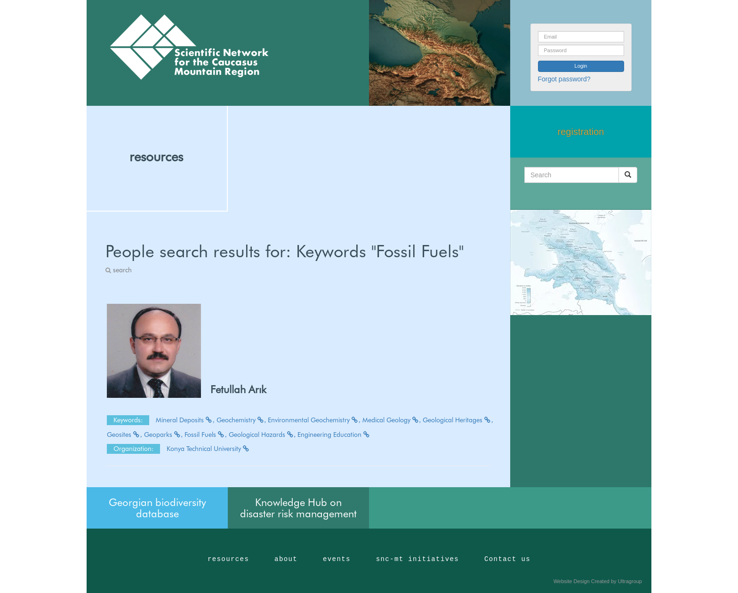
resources (156, 157)
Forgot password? (564, 79)
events (337, 559)
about (285, 559)
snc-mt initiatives (417, 559)
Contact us (507, 559)
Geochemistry (241, 420)
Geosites (124, 434)
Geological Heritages (458, 420)
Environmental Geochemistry (314, 420)
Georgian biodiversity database (157, 508)
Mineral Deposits (185, 420)
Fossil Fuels (205, 434)
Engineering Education (333, 434)
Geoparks (163, 434)
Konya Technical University (208, 448)
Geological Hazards (262, 434)
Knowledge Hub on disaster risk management (298, 508)
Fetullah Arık (238, 389)
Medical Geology (391, 420)
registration (581, 132)
